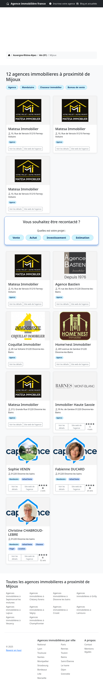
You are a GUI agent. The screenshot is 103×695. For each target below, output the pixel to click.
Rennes (64, 648)
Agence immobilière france (28, 3)
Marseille (41, 678)
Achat (33, 237)
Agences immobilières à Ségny (37, 609)
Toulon (64, 652)
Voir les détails (15, 148)
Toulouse (41, 652)
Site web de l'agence (32, 148)
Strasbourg (42, 665)
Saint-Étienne (67, 661)
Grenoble (65, 673)
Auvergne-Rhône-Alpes (24, 55)
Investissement (56, 237)
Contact (88, 644)
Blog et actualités (86, 3)
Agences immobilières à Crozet (60, 609)
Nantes (40, 657)
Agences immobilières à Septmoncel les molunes (13, 598)
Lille (39, 673)
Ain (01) (43, 55)
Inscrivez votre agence (62, 3)
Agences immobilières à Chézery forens (37, 596)
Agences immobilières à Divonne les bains (61, 596)
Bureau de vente (76, 87)
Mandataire (28, 87)
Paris (63, 644)
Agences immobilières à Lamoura (84, 609)
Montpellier (43, 661)
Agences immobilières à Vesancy (13, 620)
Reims (64, 657)
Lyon (39, 648)
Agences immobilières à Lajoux (13, 609)
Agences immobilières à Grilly (87, 595)
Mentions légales (89, 650)
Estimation (82, 237)
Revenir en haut (13, 650)
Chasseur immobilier (51, 87)
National (41, 644)
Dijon (63, 669)
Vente (16, 237)
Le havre (65, 665)
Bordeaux (42, 669)
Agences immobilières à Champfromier (37, 620)
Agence (12, 87)
